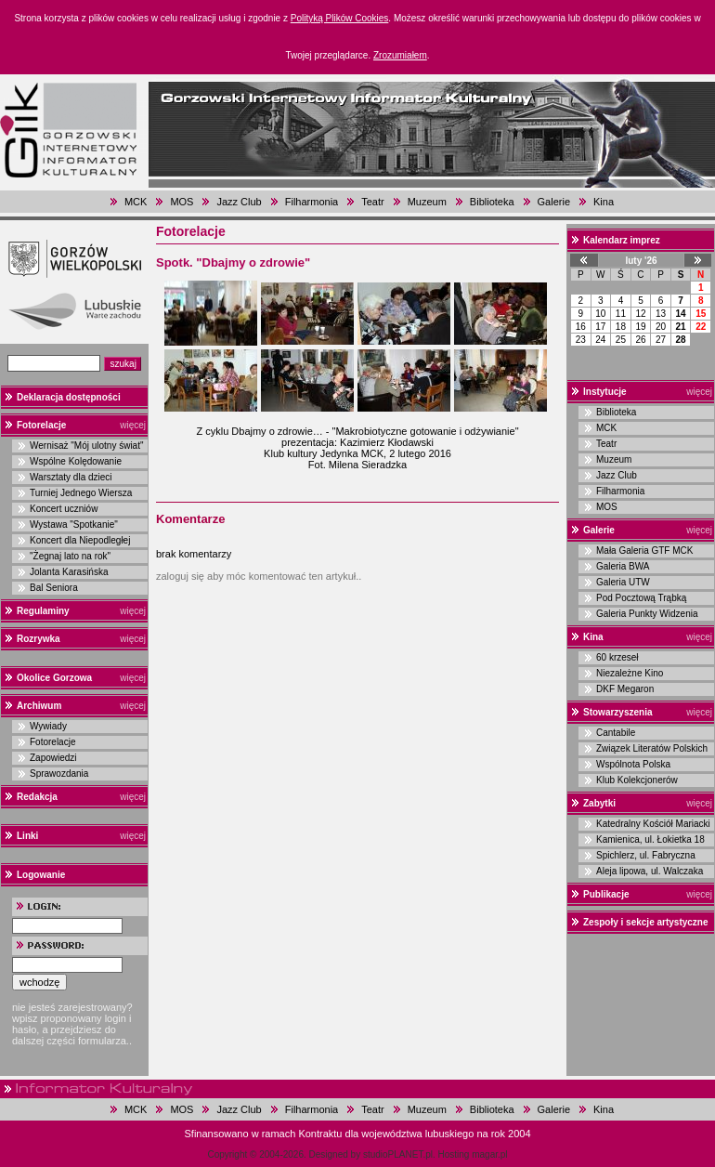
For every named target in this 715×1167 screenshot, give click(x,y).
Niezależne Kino (629, 673)
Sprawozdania (59, 773)
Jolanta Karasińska (69, 572)
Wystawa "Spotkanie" (74, 524)
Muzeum (427, 201)
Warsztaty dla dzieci (71, 477)
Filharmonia (311, 201)
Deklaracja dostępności (69, 397)
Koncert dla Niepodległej (80, 540)
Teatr (372, 201)
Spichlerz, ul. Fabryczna (646, 855)
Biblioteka (492, 201)
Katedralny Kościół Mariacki (653, 824)
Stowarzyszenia (617, 712)
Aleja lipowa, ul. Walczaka (649, 871)
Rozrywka (38, 639)
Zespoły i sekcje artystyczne (645, 922)
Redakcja (37, 797)
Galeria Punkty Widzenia (647, 614)
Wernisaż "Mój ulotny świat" (87, 445)
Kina (603, 201)
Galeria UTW (623, 582)
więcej (133, 425)
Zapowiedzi (53, 758)
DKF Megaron (625, 689)
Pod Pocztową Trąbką (641, 598)
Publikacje (606, 894)
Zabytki (599, 803)
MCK (135, 201)
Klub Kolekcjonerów (637, 780)
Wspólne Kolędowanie (76, 461)
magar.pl (489, 1154)
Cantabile (615, 733)
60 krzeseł (617, 657)
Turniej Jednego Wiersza (81, 493)
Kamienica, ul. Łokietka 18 (650, 839)
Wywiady (48, 726)
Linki (27, 836)
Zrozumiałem (400, 55)
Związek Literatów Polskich (652, 748)
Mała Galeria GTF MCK (644, 550)
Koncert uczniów (64, 509)
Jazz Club (238, 201)
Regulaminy (43, 611)
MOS (181, 201)
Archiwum (39, 706)
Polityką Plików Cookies (340, 18)
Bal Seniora (54, 588)
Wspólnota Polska (633, 764)
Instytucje (605, 392)
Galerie (554, 201)
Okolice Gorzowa (54, 678)
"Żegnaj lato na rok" (70, 556)
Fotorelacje (41, 425)
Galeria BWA (622, 566)
